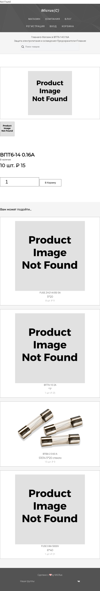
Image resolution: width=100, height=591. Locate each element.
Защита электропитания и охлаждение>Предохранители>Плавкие (50, 40)
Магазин (34, 19)
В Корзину (50, 182)
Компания (52, 19)
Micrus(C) (50, 10)
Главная (35, 37)
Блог (68, 19)
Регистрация (35, 26)
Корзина (68, 26)
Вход (53, 26)
